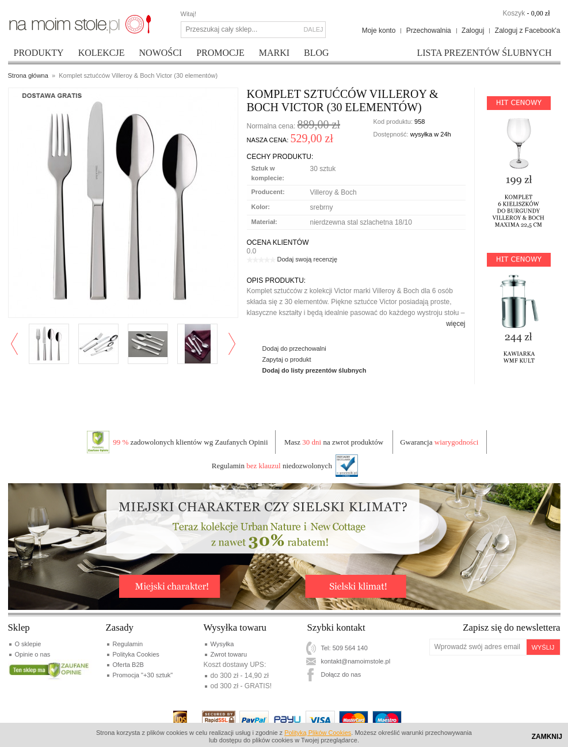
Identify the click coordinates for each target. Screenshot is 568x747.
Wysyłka (222, 643)
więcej (455, 324)
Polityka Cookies (136, 654)
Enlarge (40, 304)
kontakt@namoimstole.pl (356, 661)
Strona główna (28, 75)
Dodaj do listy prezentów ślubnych (314, 370)
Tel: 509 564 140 (344, 647)
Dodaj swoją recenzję (307, 259)
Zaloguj (473, 30)
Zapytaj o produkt (286, 359)
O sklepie (28, 643)
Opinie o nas (33, 654)
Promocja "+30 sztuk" (143, 675)
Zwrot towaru (229, 654)
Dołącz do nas (341, 674)
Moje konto (379, 30)
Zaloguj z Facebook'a (528, 30)
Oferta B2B (128, 664)
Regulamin (128, 643)
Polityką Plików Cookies (317, 732)
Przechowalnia (428, 30)
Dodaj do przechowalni (294, 348)
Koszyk (513, 13)
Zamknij (547, 737)
